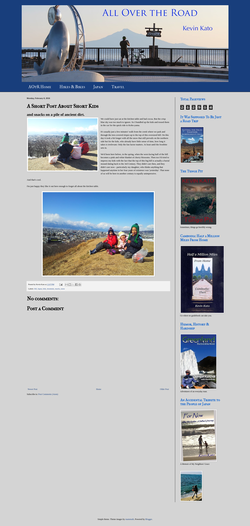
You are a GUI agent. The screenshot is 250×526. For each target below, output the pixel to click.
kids (44, 289)
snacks (57, 289)
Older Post (164, 389)
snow (63, 289)
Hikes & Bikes (72, 86)
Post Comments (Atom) (48, 394)
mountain (50, 289)
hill (35, 289)
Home (98, 389)
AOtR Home (39, 86)
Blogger (148, 519)
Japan (98, 86)
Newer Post (33, 389)
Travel (117, 86)
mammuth (129, 519)
